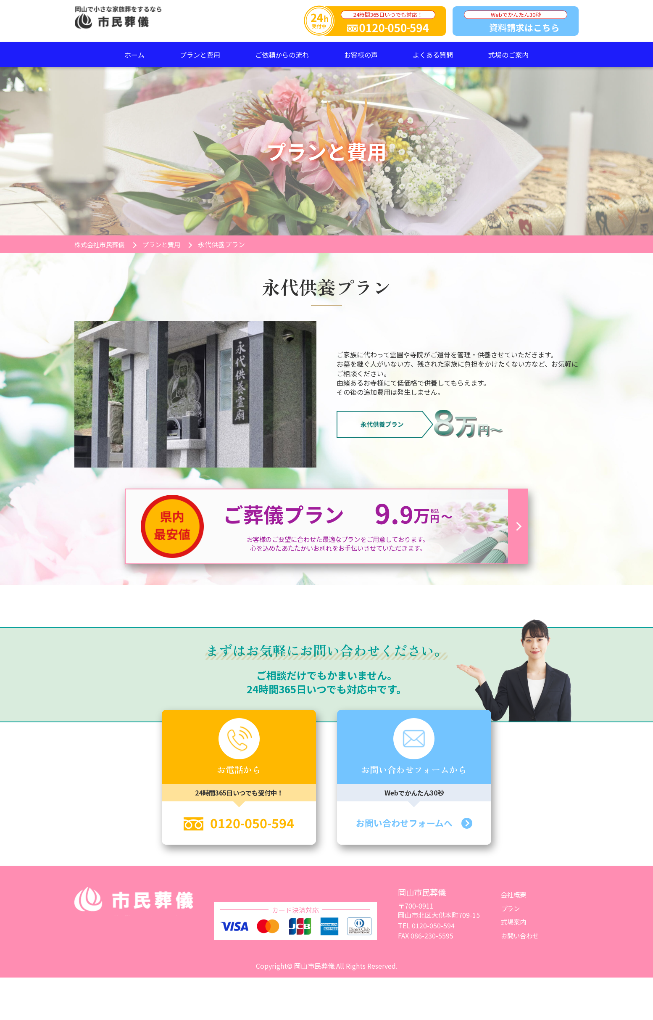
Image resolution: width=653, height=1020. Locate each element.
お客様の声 (361, 55)
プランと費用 (200, 55)
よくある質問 (433, 55)
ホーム (134, 55)
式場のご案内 (508, 55)
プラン (511, 909)
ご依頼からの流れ (282, 55)
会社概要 (514, 895)
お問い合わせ (521, 936)
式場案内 (514, 922)
